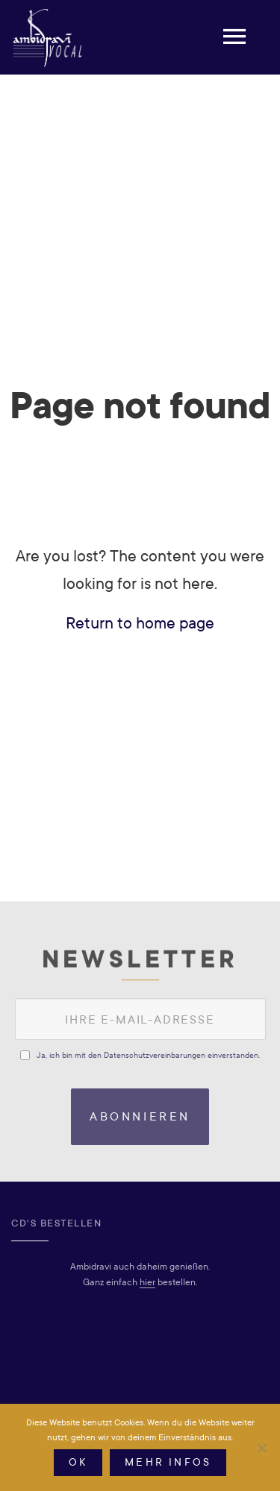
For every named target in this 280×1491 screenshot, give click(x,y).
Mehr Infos (168, 1462)
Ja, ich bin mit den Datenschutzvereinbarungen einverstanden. (148, 1055)
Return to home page (140, 623)
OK (78, 1462)
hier (147, 1282)
